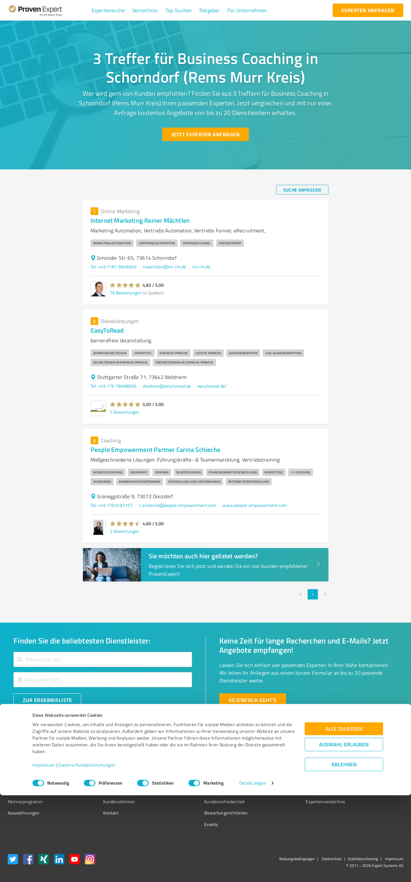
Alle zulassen (344, 815)
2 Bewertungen (124, 531)
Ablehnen (344, 851)
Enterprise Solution (26, 790)
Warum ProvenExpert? (112, 756)
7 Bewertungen (124, 412)
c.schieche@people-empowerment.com (177, 505)
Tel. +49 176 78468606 (113, 386)
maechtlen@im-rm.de (164, 267)
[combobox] (102, 659)
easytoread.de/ (212, 386)
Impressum (44, 852)
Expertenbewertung (289, 790)
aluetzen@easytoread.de (167, 386)
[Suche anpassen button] (302, 189)
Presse (276, 756)
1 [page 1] (313, 594)
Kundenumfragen (24, 767)
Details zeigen (252, 870)
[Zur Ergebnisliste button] (47, 700)
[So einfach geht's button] (252, 700)
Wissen (187, 756)
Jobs (95, 790)
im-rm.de (201, 267)
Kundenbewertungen (200, 790)
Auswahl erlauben (344, 831)
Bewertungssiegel (25, 756)
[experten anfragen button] (368, 10)
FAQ (184, 767)
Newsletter (281, 767)
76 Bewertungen (126, 293)
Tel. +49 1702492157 (112, 505)
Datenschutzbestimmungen (87, 852)
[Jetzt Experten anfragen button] (205, 134)
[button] (108, 10)
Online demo (282, 779)
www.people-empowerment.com (255, 505)
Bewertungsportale (199, 779)
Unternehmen (104, 767)
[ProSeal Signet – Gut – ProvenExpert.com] (379, 768)
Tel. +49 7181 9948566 (113, 267)
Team (96, 779)
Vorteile (15, 779)
